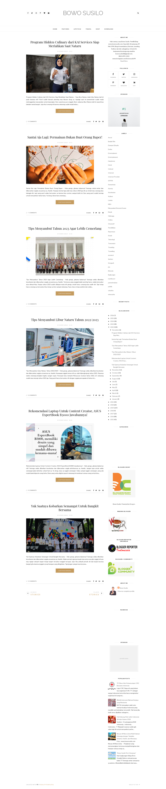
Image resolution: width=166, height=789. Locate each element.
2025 (112, 318)
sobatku (110, 290)
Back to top (134, 784)
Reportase (111, 232)
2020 (112, 405)
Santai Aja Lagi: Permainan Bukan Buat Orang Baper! (64, 137)
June (113, 384)
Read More (124, 61)
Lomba (110, 200)
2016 (112, 416)
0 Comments (32, 121)
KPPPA (110, 181)
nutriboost (111, 279)
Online (110, 220)
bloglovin (124, 83)
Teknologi (111, 239)
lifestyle (110, 271)
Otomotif (111, 224)
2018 (112, 411)
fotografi (111, 263)
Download (108, 29)
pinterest (113, 83)
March (114, 393)
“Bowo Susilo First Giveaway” (126, 753)
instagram (134, 75)
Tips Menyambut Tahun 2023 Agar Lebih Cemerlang (65, 228)
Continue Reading (64, 111)
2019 (112, 408)
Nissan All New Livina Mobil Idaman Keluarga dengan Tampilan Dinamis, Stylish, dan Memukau (128, 736)
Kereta (110, 188)
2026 (112, 315)
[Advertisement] (124, 448)
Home (55, 29)
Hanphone (111, 161)
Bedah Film (111, 141)
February (115, 396)
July (113, 381)
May (113, 387)
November (115, 370)
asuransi (111, 255)
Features (65, 29)
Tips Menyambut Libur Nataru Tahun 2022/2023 (65, 320)
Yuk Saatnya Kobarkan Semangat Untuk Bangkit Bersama (65, 508)
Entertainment (113, 157)
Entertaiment (112, 153)
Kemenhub (111, 184)
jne (109, 267)
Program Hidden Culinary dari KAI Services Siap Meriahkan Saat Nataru (64, 44)
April (113, 390)
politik (110, 286)
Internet (111, 173)
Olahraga (111, 216)
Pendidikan (111, 228)
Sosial (110, 235)
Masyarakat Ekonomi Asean (117, 208)
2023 (112, 324)
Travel (88, 29)
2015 (112, 419)
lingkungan (111, 275)
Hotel (110, 165)
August (114, 379)
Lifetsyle (77, 29)
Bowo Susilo (124, 588)
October (115, 373)
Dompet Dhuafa (113, 145)
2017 (112, 414)
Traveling (111, 247)
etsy (134, 83)
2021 (112, 402)
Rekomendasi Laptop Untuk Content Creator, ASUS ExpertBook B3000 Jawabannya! (64, 413)
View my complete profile (126, 591)
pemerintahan (112, 283)
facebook (113, 75)
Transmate (111, 243)
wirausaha (111, 294)
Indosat (110, 169)
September (116, 376)
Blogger (132, 504)
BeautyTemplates (47, 784)
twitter (124, 75)
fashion (110, 259)
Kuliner (110, 196)
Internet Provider (114, 177)
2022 (112, 327)
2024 (112, 321)
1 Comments (32, 212)
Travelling (111, 251)
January (114, 399)
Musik (110, 212)
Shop (98, 29)
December (115, 330)
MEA (109, 204)
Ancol (110, 137)
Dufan (110, 149)
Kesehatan (111, 192)
